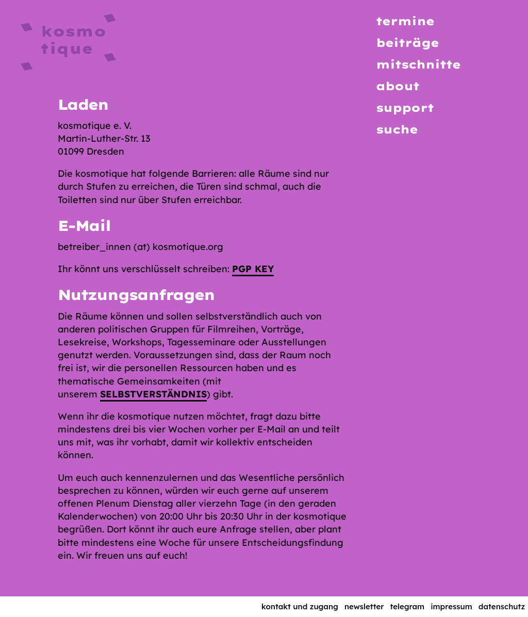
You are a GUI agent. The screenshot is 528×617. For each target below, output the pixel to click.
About (397, 86)
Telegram (407, 606)
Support (405, 108)
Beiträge (407, 43)
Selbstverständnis (153, 394)
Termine (405, 21)
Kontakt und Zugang (299, 606)
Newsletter (364, 606)
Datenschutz (501, 606)
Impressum (451, 606)
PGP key (253, 269)
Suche (397, 129)
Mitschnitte (418, 64)
